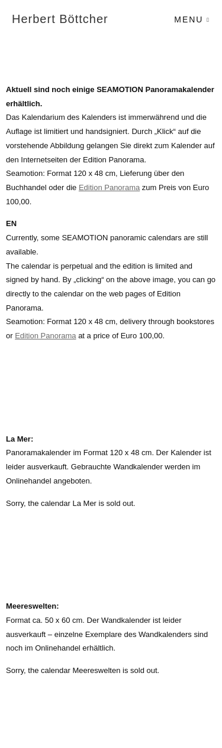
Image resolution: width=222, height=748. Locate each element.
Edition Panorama (109, 187)
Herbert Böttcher (60, 18)
